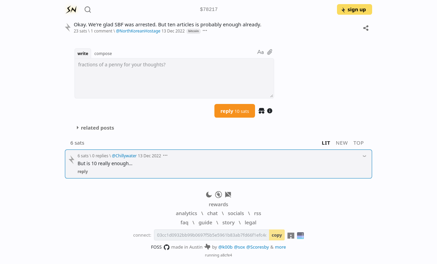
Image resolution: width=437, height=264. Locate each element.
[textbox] (174, 78)
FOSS (160, 247)
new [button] (342, 142)
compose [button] (103, 53)
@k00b (225, 247)
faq (184, 222)
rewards (218, 204)
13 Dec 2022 (173, 31)
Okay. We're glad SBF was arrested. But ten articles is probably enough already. (168, 24)
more (280, 247)
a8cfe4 (226, 255)
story (228, 222)
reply (235, 110)
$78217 (209, 9)
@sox (239, 247)
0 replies (100, 155)
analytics (186, 213)
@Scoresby (257, 247)
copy (277, 235)
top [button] (358, 142)
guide (205, 222)
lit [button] (326, 142)
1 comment (101, 31)
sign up (353, 9)
